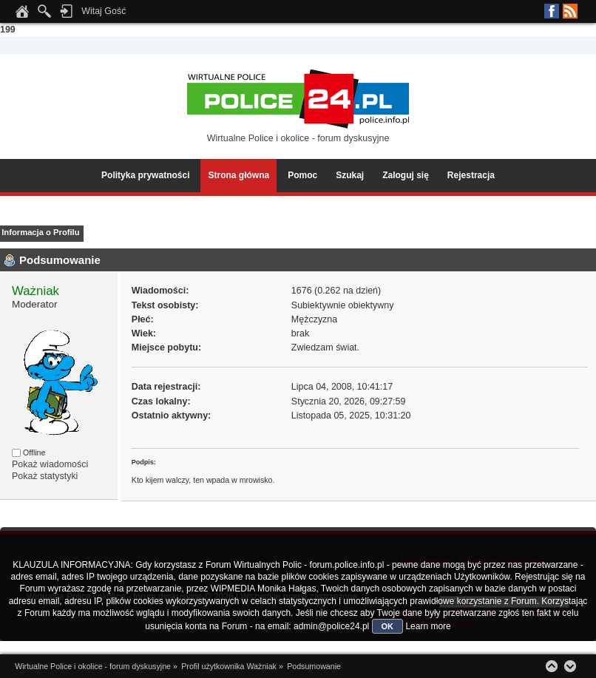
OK (388, 626)
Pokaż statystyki (45, 476)
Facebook (551, 11)
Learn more (427, 626)
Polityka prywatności (145, 175)
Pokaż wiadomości (50, 464)
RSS (570, 11)
